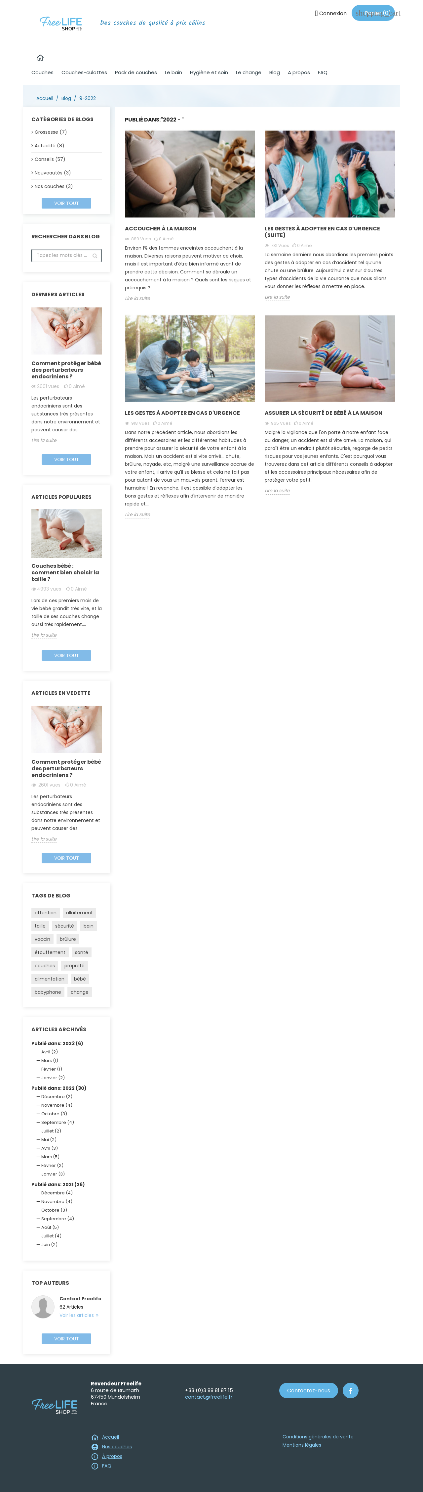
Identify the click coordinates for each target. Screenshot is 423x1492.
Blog (274, 72)
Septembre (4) (57, 1122)
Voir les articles (77, 1315)
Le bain (173, 72)
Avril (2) (49, 1052)
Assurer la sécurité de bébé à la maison (323, 413)
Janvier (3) (53, 1174)
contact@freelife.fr (208, 1396)
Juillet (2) (51, 1131)
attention (46, 912)
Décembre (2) (56, 1096)
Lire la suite (44, 440)
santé (81, 952)
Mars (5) (50, 1157)
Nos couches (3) (54, 186)
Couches (42, 72)
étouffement (50, 952)
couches (45, 965)
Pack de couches (136, 72)
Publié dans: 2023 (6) (57, 1043)
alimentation (49, 979)
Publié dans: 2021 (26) (58, 1184)
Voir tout (66, 203)
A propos (299, 72)
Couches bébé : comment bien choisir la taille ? (65, 572)
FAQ (322, 72)
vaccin (42, 939)
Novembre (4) (56, 1105)
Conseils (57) (50, 159)
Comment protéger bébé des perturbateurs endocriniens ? (66, 370)
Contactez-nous (308, 1390)
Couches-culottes (84, 72)
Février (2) (52, 1165)
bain (89, 926)
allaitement (79, 912)
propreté (74, 965)
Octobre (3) (54, 1114)
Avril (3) (49, 1148)
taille (40, 926)
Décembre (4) (57, 1193)
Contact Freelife (80, 1298)
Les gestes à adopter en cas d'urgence (182, 413)
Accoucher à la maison (160, 228)
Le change (248, 72)
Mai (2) (49, 1139)
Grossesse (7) (51, 132)
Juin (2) (49, 1244)
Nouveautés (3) (53, 172)
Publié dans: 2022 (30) (59, 1088)
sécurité (64, 926)
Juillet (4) (51, 1236)
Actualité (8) (49, 145)
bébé (80, 979)
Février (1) (51, 1069)
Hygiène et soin (209, 72)
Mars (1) (49, 1060)
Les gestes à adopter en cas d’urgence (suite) (322, 232)
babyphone (48, 992)
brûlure (68, 939)
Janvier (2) (53, 1078)
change (80, 992)
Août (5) (50, 1227)
